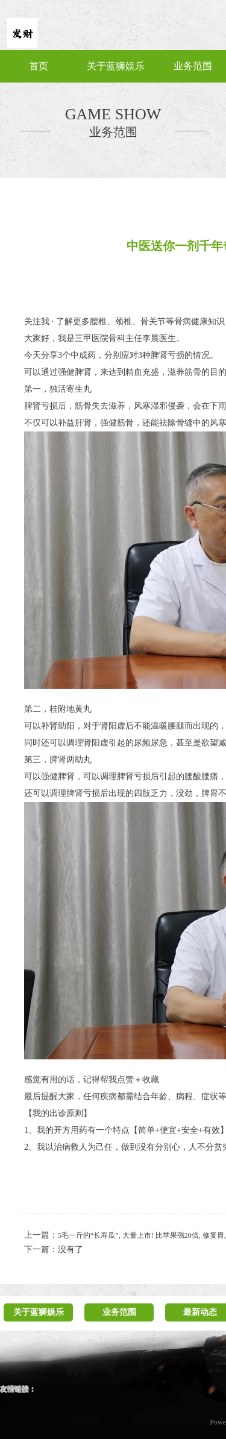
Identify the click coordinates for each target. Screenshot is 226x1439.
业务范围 (193, 66)
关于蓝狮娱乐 (116, 66)
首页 (38, 66)
